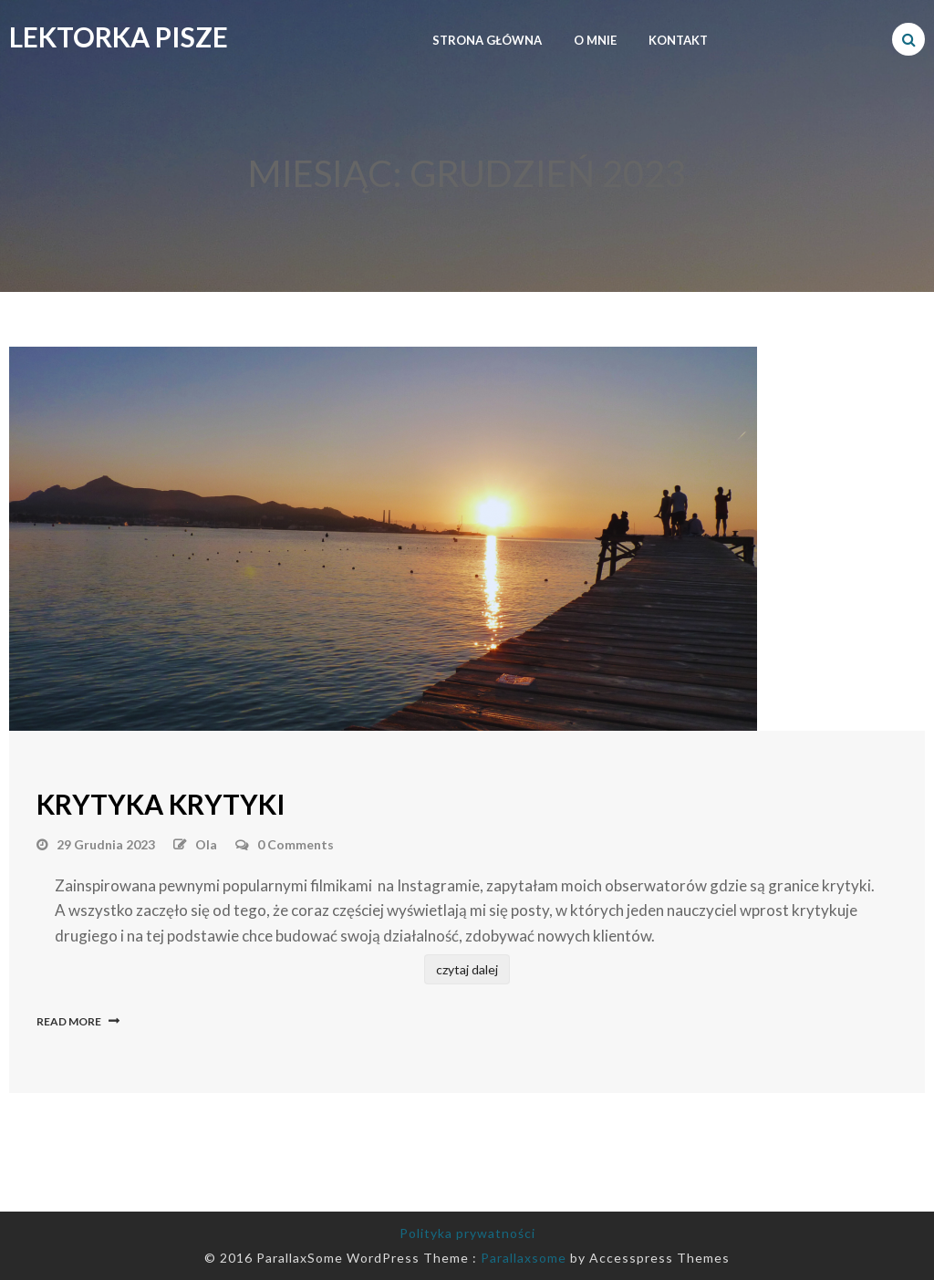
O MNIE (595, 40)
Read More (68, 1021)
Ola (206, 844)
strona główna (487, 40)
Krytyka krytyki (160, 803)
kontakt (678, 40)
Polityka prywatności (467, 1233)
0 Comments (295, 844)
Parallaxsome (523, 1257)
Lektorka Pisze (118, 36)
